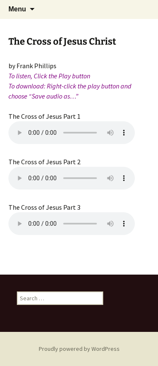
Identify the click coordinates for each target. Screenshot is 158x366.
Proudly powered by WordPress (79, 349)
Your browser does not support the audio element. (71, 132)
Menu (17, 9)
